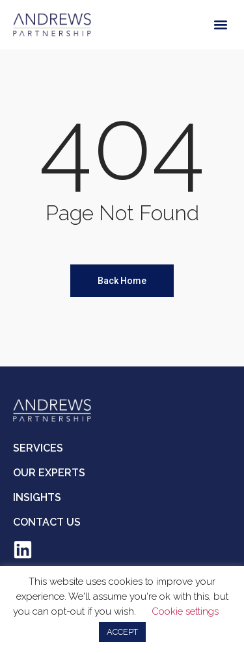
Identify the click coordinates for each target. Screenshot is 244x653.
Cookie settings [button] (185, 611)
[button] (220, 24)
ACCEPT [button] (122, 632)
